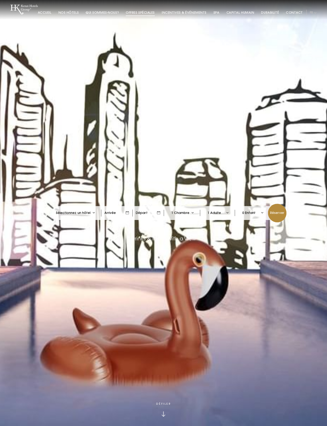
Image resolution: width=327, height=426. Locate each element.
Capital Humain (240, 12)
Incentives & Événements (184, 12)
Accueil (45, 12)
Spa (217, 12)
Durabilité (270, 12)
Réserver (277, 213)
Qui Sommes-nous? (102, 12)
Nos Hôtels (68, 12)
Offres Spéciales (140, 12)
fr (311, 12)
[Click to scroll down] (163, 409)
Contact (294, 12)
